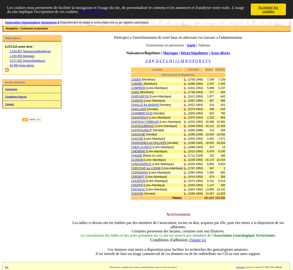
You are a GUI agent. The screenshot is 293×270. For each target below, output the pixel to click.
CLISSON (137, 160)
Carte (191, 45)
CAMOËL (137, 83)
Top (6, 267)
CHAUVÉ (137, 138)
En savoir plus (91, 11)
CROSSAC (138, 189)
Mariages (170, 53)
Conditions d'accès (16, 97)
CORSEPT (138, 176)
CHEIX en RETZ (141, 147)
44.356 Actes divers (22, 65)
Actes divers (220, 53)
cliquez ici (197, 240)
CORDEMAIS (139, 172)
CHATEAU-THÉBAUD (145, 121)
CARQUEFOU (140, 96)
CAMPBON (138, 88)
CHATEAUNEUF (141, 130)
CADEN (136, 79)
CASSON (137, 100)
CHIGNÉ (136, 155)
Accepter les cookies (268, 9)
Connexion (11, 89)
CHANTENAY (139, 117)
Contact (9, 104)
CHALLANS (138, 109)
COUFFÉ (137, 185)
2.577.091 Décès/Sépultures (27, 60)
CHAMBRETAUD (142, 113)
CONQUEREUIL (141, 164)
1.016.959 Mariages (22, 56)
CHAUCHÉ (138, 134)
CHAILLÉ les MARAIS (145, 105)
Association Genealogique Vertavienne (31, 22)
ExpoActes (240, 267)
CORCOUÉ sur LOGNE (146, 168)
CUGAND (137, 193)
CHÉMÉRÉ (138, 151)
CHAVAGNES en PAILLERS (148, 143)
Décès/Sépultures (194, 53)
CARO (135, 92)
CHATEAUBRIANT (143, 126)
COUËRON (138, 181)
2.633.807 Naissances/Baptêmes (30, 51)
